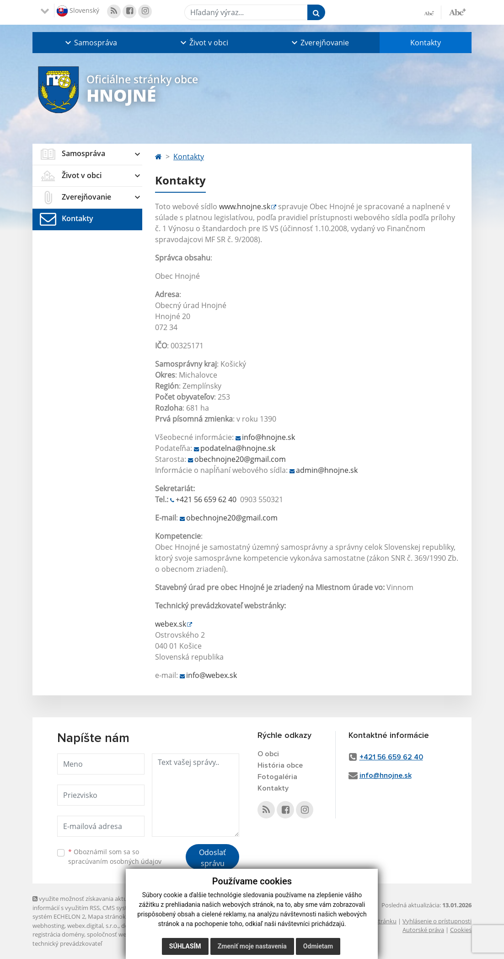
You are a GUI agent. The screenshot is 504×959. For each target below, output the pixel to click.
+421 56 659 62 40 (206, 499)
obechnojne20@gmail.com (240, 459)
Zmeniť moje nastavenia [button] (252, 946)
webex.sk (170, 624)
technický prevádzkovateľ (67, 943)
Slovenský (78, 10)
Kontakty (425, 43)
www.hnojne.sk (244, 206)
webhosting (48, 925)
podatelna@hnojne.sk (237, 448)
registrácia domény (58, 934)
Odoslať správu (212, 857)
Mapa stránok (107, 916)
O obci (268, 754)
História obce (280, 765)
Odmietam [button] (318, 946)
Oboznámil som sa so (114, 856)
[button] (90, 42)
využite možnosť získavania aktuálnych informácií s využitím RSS (88, 902)
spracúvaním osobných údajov (114, 861)
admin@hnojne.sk (327, 470)
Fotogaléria (277, 776)
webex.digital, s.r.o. (92, 925)
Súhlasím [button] (185, 946)
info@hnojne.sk (268, 437)
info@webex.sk (211, 675)
